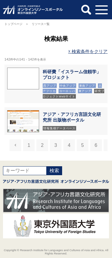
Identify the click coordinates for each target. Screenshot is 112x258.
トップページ (13, 24)
